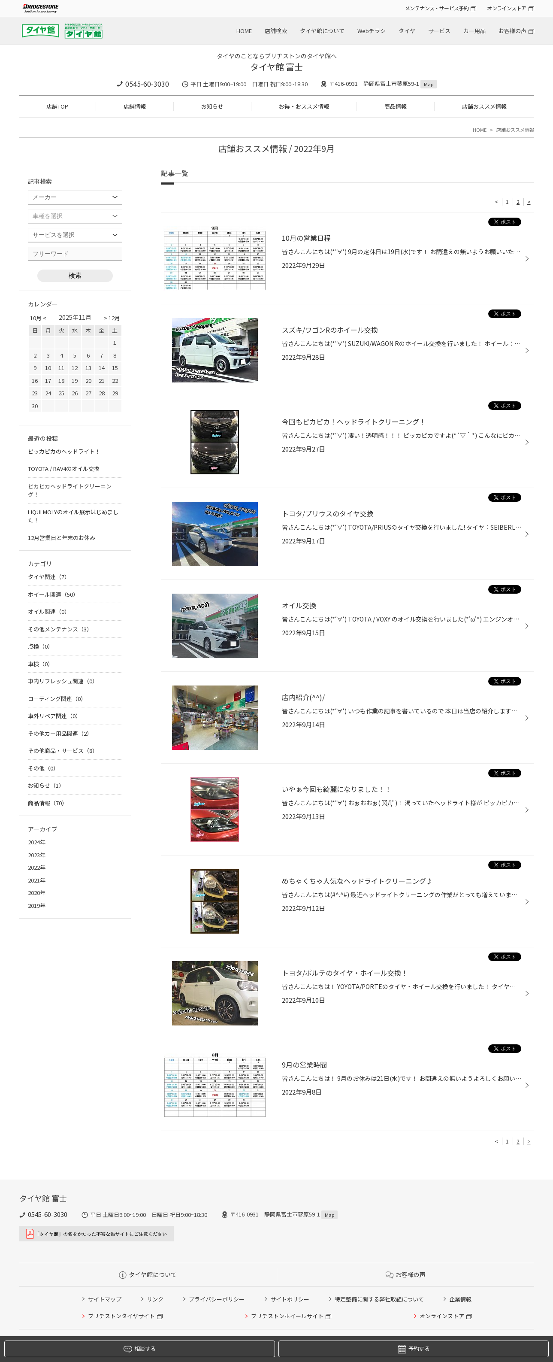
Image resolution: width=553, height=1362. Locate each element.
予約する (413, 1348)
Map (428, 84)
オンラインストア (506, 8)
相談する (139, 1348)
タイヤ (407, 31)
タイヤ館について (322, 31)
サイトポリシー (289, 1299)
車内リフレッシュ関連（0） (63, 681)
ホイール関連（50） (53, 594)
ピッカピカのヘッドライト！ (64, 451)
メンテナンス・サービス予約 (436, 8)
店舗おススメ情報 (484, 106)
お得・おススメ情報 (304, 106)
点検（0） (40, 646)
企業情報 (460, 1299)
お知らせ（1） (46, 785)
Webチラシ (371, 31)
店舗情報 (135, 106)
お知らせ (212, 106)
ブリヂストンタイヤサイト (121, 1316)
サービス (439, 31)
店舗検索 (276, 31)
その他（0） (43, 768)
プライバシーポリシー (217, 1299)
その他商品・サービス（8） (63, 750)
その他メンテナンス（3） (60, 629)
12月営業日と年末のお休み (61, 538)
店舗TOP (57, 106)
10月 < (38, 318)
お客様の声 (512, 31)
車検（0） (40, 664)
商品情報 (395, 106)
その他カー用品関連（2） (60, 733)
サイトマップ (104, 1299)
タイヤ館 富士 (276, 67)
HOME (244, 31)
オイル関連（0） (49, 611)
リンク (155, 1299)
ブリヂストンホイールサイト (287, 1316)
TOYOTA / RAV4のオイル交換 (64, 468)
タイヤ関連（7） (49, 577)
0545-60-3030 (147, 84)
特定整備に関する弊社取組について (379, 1299)
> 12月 (112, 318)
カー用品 (474, 31)
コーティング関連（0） (57, 699)
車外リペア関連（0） (54, 716)
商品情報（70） (47, 803)
